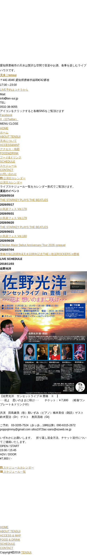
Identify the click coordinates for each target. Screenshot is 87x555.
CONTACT (6, 548)
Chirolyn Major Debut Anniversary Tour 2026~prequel (32, 245)
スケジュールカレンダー (17, 467)
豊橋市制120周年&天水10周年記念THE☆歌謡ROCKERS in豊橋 (39, 254)
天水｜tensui (8, 75)
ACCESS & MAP (10, 535)
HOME (4, 527)
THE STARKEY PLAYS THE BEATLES (24, 200)
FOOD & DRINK (10, 539)
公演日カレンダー (13, 178)
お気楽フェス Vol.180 (13, 236)
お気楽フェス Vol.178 (13, 209)
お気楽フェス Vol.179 (13, 218)
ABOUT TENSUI (10, 531)
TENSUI (26, 552)
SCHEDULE (7, 544)
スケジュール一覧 (13, 471)
